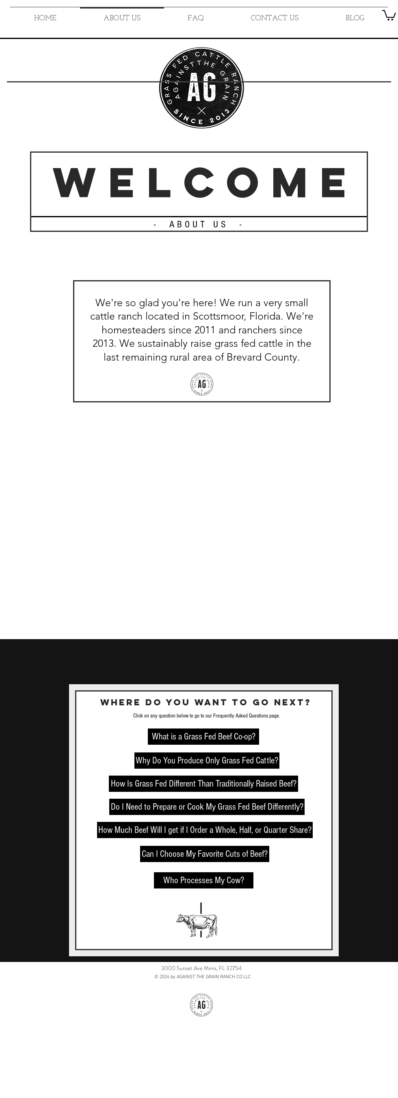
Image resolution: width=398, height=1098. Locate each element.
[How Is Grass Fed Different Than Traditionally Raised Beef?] (203, 784)
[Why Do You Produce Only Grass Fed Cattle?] (206, 760)
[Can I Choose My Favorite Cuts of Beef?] (204, 854)
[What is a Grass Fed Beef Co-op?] (203, 736)
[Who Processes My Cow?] (203, 880)
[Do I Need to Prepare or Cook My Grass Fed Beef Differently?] (207, 807)
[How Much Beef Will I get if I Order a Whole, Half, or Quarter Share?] (205, 830)
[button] (389, 15)
